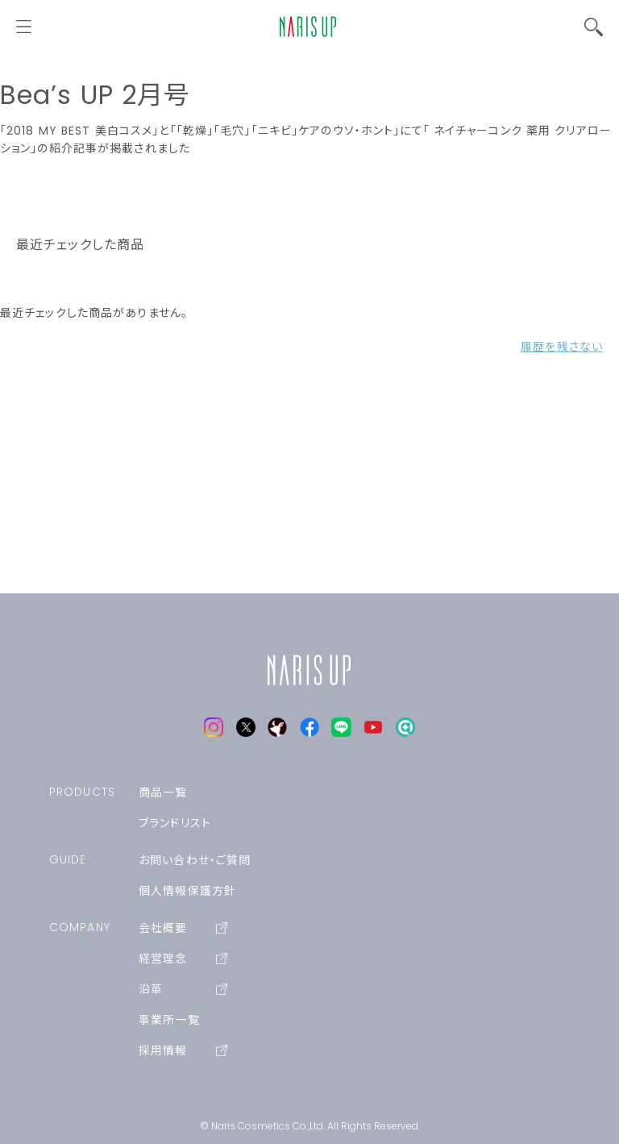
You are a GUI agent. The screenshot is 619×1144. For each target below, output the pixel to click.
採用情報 (183, 1050)
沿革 (183, 989)
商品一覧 (163, 792)
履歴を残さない (562, 347)
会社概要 (183, 928)
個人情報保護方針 (187, 891)
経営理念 (183, 959)
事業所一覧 (169, 1020)
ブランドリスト (175, 823)
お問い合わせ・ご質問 (195, 860)
